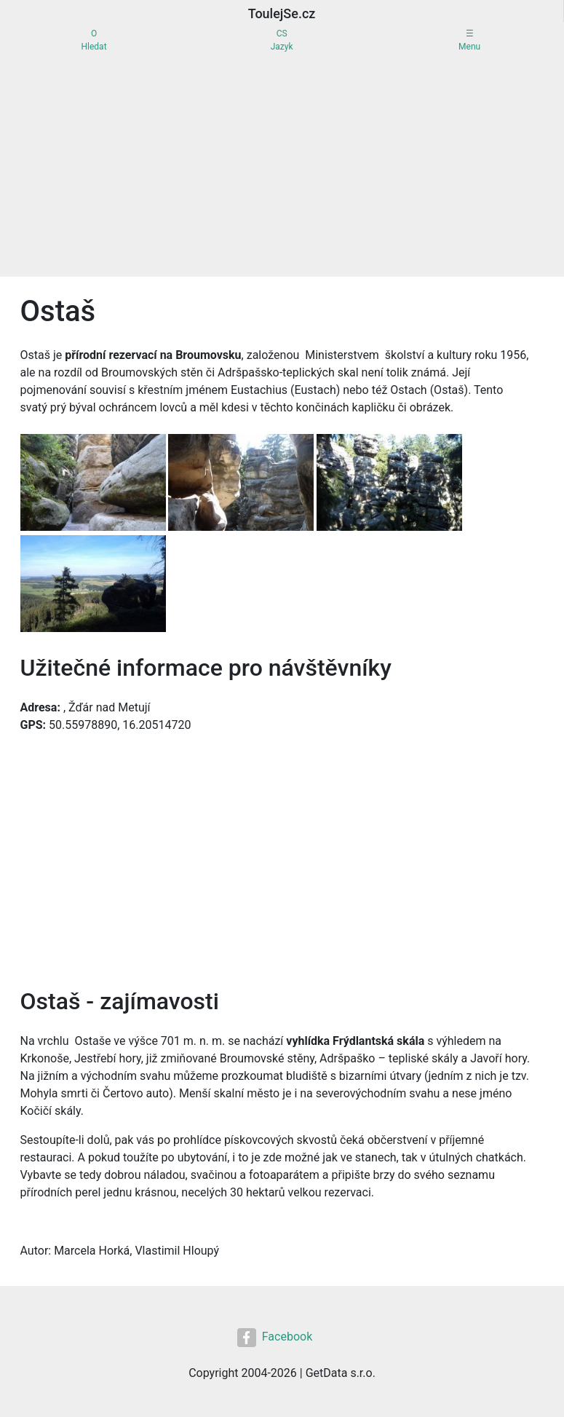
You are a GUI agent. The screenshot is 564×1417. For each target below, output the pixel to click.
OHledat (94, 40)
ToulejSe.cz (282, 13)
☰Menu (469, 40)
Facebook (274, 1337)
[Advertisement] (282, 167)
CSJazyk (282, 40)
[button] (94, 484)
